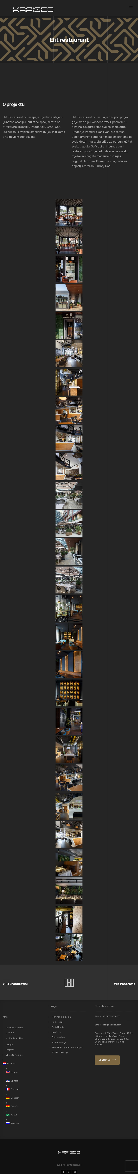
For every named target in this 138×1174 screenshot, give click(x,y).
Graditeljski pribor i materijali (67, 1046)
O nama (10, 1032)
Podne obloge (59, 1041)
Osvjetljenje (58, 1026)
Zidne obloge (59, 1036)
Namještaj (57, 1021)
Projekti (10, 1049)
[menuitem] (22, 1062)
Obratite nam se (14, 1053)
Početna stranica (15, 1027)
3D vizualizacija (60, 1051)
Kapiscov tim (16, 1037)
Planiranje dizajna (61, 1017)
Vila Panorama (124, 984)
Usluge (9, 1044)
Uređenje (56, 1031)
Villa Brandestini (15, 984)
